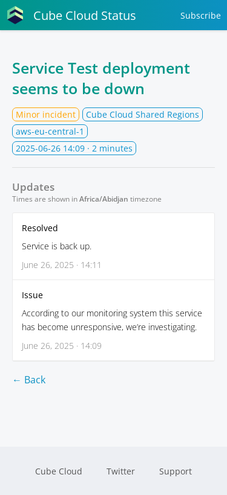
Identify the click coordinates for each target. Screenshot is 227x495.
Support (175, 471)
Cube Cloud (58, 471)
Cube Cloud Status (71, 15)
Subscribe (200, 15)
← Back (28, 379)
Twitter (121, 471)
